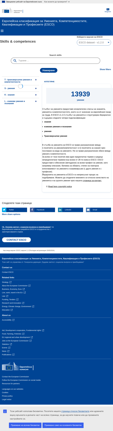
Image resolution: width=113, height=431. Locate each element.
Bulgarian (108, 10)
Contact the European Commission (15, 377)
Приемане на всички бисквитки (25, 425)
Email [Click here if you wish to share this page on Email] (95, 210)
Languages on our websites (12, 389)
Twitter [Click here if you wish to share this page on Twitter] (11, 210)
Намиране (48, 70)
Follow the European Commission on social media (21, 380)
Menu (2, 30)
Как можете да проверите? (57, 2)
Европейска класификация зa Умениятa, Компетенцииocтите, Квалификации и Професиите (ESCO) (51, 259)
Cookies (5, 392)
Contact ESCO (7, 272)
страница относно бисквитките (75, 411)
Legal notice (6, 399)
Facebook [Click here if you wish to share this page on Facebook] (40, 210)
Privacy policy (7, 396)
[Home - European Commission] (14, 10)
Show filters (105, 69)
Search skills (55, 55)
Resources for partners (11, 384)
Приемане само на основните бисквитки (63, 425)
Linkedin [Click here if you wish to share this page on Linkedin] (68, 210)
